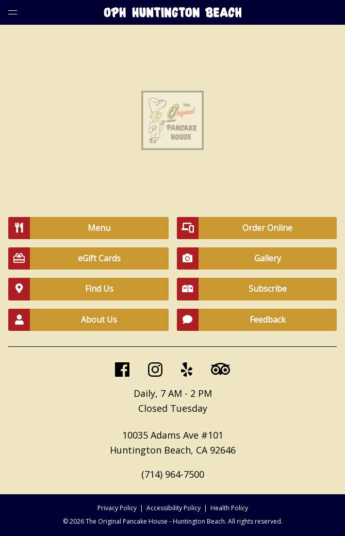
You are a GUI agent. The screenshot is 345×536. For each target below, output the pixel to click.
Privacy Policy (117, 508)
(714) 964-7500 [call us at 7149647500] (172, 474)
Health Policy (229, 508)
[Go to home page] (172, 14)
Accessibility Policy (173, 508)
